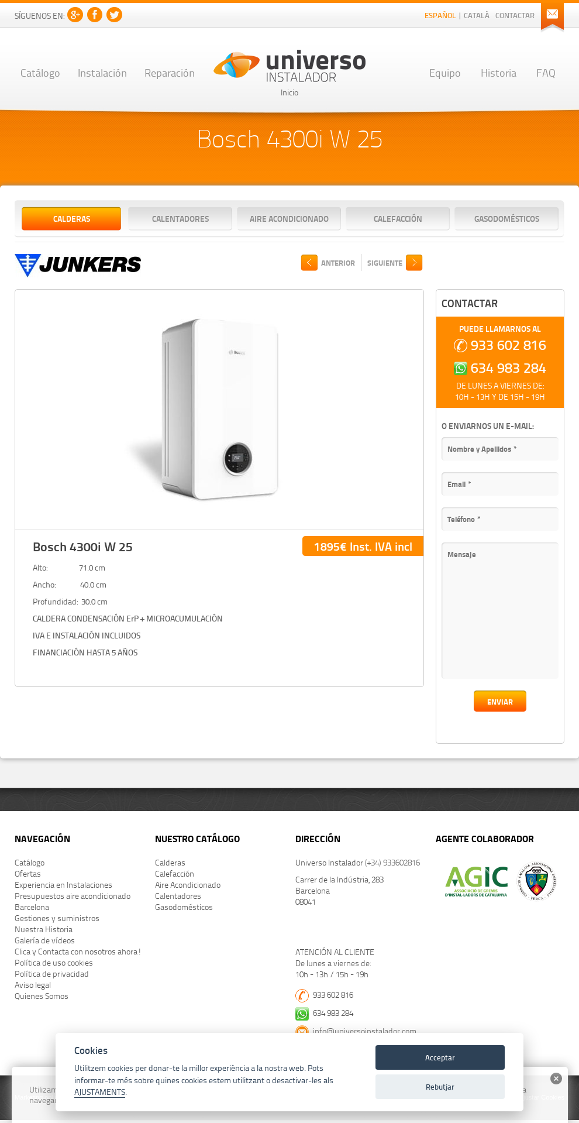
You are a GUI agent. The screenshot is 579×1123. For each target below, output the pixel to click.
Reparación (169, 72)
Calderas (71, 218)
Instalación (102, 72)
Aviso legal (33, 984)
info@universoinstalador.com (364, 1030)
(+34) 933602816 (392, 862)
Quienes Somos (41, 995)
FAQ (546, 72)
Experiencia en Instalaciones (63, 884)
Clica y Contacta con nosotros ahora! (78, 951)
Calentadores (180, 218)
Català (477, 15)
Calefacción (398, 218)
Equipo (445, 72)
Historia (498, 72)
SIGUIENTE (384, 262)
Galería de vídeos (45, 940)
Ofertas (28, 873)
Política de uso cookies (54, 962)
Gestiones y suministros (57, 917)
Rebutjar (440, 1086)
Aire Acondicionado (289, 218)
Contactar (515, 15)
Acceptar (440, 1057)
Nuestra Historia (44, 929)
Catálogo (40, 72)
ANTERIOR (338, 262)
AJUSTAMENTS (99, 1091)
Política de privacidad (52, 973)
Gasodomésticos (506, 218)
